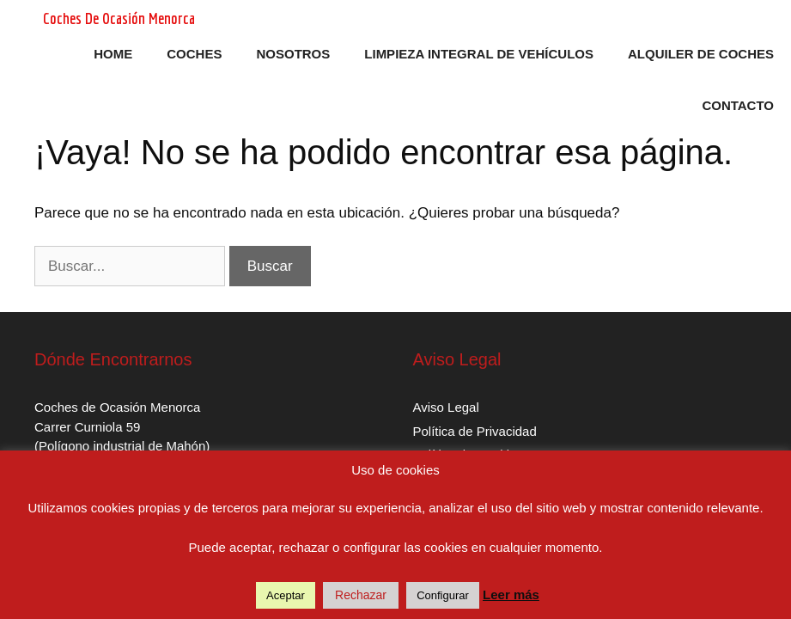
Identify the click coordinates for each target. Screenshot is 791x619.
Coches (194, 53)
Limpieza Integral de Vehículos (478, 53)
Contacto (738, 105)
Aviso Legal (446, 407)
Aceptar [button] (285, 595)
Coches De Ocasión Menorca (119, 18)
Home (113, 53)
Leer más (511, 594)
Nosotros (293, 53)
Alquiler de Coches (701, 53)
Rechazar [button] (360, 595)
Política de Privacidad (475, 431)
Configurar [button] (443, 595)
